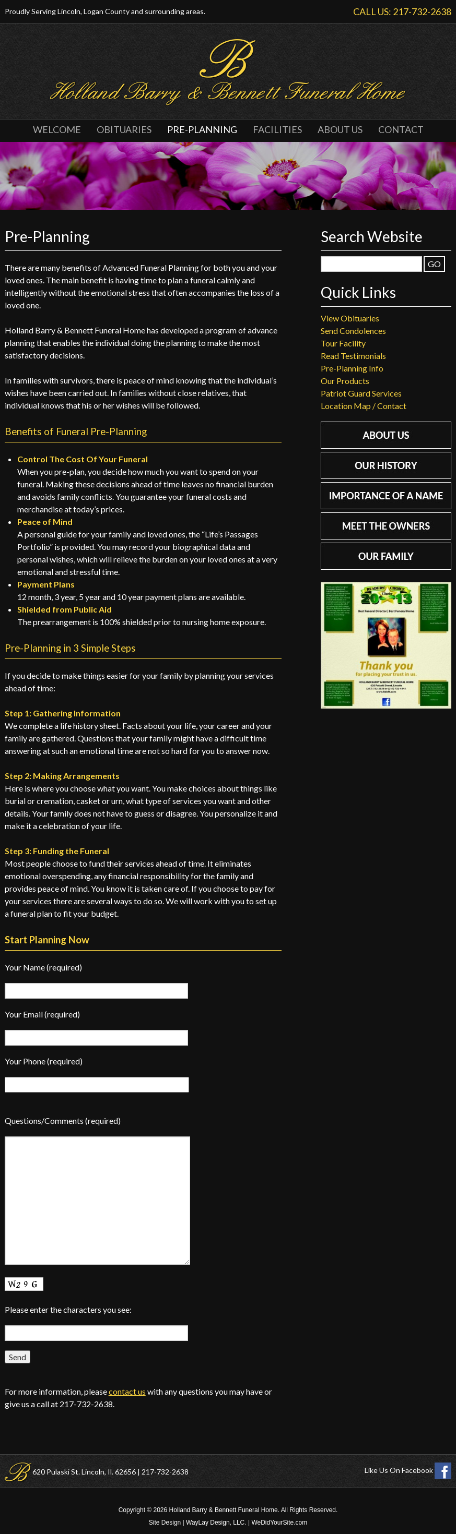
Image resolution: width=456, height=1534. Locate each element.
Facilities (277, 129)
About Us (340, 129)
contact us (127, 1391)
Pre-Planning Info (352, 368)
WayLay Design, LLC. (216, 1522)
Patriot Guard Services (361, 393)
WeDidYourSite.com (279, 1522)
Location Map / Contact (363, 406)
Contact (401, 129)
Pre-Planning (202, 129)
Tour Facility (343, 343)
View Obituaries (350, 318)
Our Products (345, 381)
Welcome (57, 129)
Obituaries (124, 129)
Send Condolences (353, 330)
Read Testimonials (353, 356)
